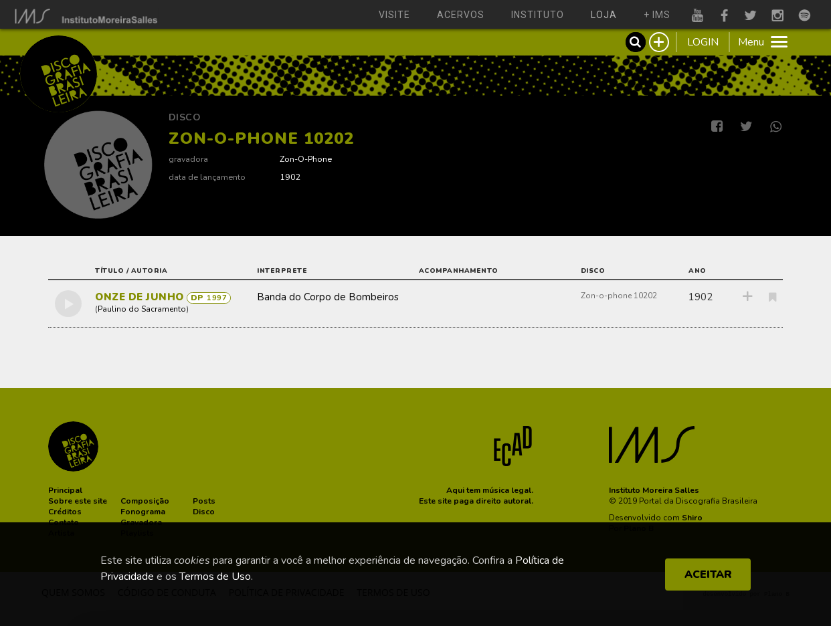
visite (394, 14)
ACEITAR (708, 574)
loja (604, 14)
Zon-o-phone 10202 (619, 295)
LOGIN (703, 42)
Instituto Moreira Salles (654, 490)
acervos (460, 14)
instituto (537, 14)
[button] (65, 490)
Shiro (692, 517)
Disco (185, 117)
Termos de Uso (215, 576)
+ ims (657, 14)
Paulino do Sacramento (142, 309)
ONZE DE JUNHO (141, 297)
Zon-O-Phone (306, 159)
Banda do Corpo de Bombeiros (328, 297)
